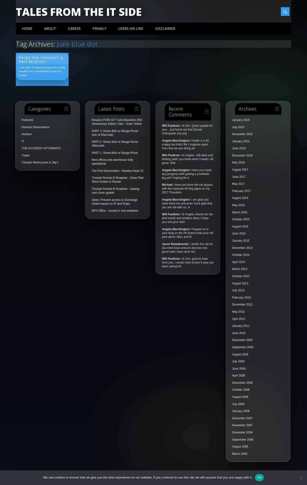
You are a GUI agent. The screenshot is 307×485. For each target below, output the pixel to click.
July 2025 (238, 127)
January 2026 (241, 120)
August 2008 (240, 397)
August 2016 (240, 198)
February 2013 (241, 297)
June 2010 (239, 333)
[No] (301, 477)
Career (74, 28)
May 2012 (238, 311)
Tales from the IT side (79, 12)
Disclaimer (165, 28)
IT (23, 141)
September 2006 (243, 439)
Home (27, 28)
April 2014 (238, 262)
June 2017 (239, 177)
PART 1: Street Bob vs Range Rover (115, 153)
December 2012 (242, 304)
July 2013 (238, 290)
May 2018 (238, 162)
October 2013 (241, 276)
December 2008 (242, 382)
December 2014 (242, 248)
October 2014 (241, 255)
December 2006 (242, 432)
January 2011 (241, 326)
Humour (27, 134)
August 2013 (240, 283)
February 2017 (241, 191)
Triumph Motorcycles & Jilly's (40, 162)
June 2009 (239, 368)
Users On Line (130, 28)
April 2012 (238, 319)
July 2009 (238, 361)
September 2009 (243, 347)
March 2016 (239, 212)
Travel (26, 155)
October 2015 (241, 219)
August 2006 (240, 446)
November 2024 (242, 134)
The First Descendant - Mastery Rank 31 (117, 171)
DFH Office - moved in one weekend (115, 210)
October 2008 (241, 389)
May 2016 (238, 205)
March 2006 (239, 453)
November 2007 (242, 425)
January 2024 (241, 141)
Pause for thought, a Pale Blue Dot (41, 59)
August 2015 (240, 226)
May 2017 (238, 184)
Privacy (99, 28)
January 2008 (241, 411)
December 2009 (242, 340)
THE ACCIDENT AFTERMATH (41, 148)
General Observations (36, 127)
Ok (259, 477)
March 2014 (239, 269)
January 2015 (241, 240)
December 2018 (242, 155)
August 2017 (240, 169)
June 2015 (239, 233)
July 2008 (238, 404)
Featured (27, 120)
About (50, 28)
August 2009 (240, 354)
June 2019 (239, 148)
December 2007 (242, 418)
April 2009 (238, 375)
